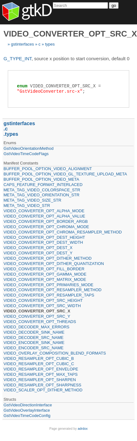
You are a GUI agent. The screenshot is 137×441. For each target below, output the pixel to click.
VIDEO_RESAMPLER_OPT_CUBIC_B (38, 358)
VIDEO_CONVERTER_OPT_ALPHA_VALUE (44, 216)
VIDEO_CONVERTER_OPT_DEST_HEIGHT (44, 237)
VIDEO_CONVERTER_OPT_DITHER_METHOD (47, 258)
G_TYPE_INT (17, 58)
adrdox (83, 428)
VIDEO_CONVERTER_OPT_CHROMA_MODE (46, 226)
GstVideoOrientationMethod (28, 148)
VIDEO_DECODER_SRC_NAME (33, 337)
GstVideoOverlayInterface (26, 410)
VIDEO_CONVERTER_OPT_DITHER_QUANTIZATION (53, 263)
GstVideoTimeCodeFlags (26, 153)
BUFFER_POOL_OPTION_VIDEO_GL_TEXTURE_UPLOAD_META (65, 174)
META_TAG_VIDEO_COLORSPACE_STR (41, 190)
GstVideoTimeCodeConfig (26, 415)
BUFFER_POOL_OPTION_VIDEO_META (41, 179)
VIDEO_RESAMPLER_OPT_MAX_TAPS (40, 374)
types (50, 44)
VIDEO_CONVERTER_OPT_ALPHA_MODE (43, 210)
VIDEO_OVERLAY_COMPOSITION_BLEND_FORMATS (54, 353)
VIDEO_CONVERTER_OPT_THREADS (39, 321)
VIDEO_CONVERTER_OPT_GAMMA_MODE (44, 274)
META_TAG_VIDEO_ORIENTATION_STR (41, 195)
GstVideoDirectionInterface (27, 405)
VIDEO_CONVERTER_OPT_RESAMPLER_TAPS (48, 295)
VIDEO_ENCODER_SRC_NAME (33, 347)
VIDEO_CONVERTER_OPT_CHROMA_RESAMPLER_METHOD (62, 232)
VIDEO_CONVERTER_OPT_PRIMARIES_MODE (48, 284)
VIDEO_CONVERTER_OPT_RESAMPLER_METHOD (52, 289)
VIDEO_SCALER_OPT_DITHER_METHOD (42, 390)
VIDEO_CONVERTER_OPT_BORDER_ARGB (45, 221)
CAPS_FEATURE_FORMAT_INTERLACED (42, 184)
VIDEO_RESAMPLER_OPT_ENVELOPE (40, 369)
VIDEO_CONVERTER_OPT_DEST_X (37, 247)
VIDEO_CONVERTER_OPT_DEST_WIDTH (43, 242)
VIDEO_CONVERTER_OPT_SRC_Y (36, 316)
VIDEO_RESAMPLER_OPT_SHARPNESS (42, 385)
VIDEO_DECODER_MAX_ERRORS (36, 327)
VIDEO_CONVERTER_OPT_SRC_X (36, 311)
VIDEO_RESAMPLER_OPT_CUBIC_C (38, 363)
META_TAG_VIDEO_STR (26, 205)
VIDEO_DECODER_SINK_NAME (33, 332)
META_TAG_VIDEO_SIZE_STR (32, 200)
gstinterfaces (22, 44)
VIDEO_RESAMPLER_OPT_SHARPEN (39, 379)
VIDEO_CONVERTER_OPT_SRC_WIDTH (42, 305)
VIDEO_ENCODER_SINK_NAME (33, 342)
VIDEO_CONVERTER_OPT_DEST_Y (37, 253)
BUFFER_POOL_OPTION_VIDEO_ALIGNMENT (47, 168)
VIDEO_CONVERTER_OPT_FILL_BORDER (43, 269)
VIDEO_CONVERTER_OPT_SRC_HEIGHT (43, 300)
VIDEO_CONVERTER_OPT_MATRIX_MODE (44, 279)
